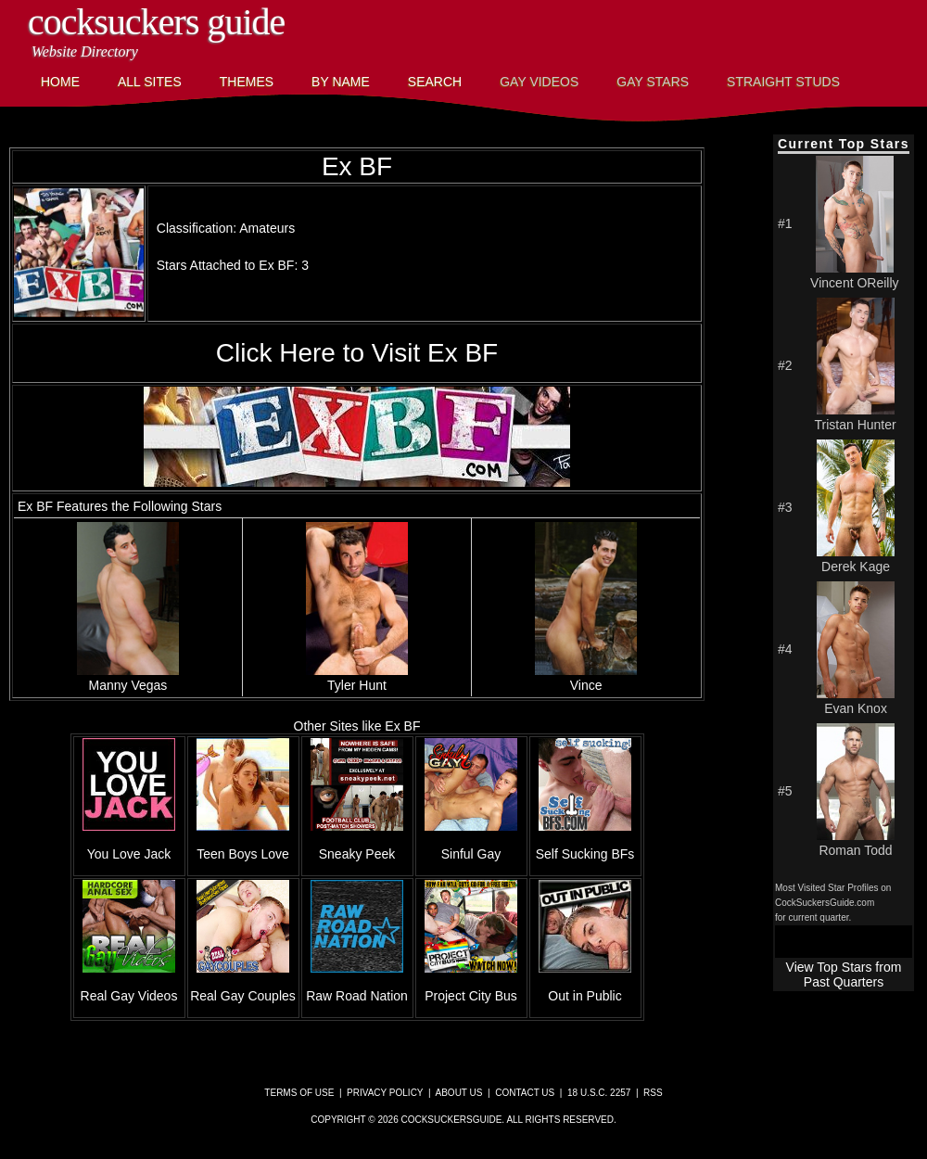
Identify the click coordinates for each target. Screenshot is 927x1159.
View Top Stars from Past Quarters (844, 974)
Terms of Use (299, 1093)
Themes (246, 81)
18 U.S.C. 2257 (598, 1093)
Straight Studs (783, 81)
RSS (653, 1093)
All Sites (150, 81)
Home (60, 81)
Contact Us (524, 1093)
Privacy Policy (385, 1093)
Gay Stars (652, 81)
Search (435, 81)
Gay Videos (539, 81)
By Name (340, 81)
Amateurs (267, 228)
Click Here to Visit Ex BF (357, 352)
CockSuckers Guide (156, 22)
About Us (459, 1093)
